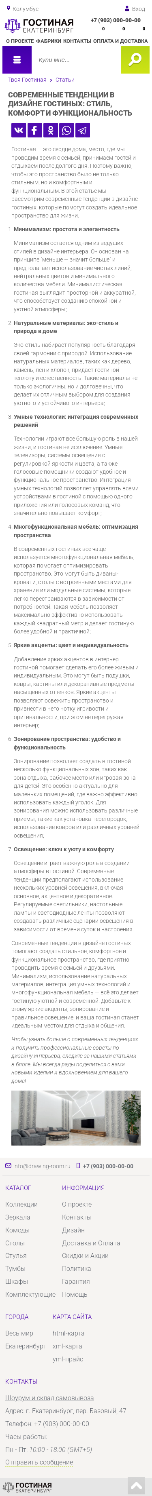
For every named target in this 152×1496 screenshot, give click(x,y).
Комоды (17, 1230)
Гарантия (76, 1281)
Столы (15, 1243)
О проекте (20, 41)
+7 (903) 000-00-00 (116, 20)
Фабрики (48, 41)
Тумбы (15, 1268)
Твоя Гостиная (27, 79)
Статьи (65, 79)
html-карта (69, 1333)
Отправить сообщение (39, 1462)
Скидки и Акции (85, 1256)
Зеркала (17, 1217)
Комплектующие (30, 1294)
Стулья (16, 1256)
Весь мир (19, 1333)
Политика (76, 1268)
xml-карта (67, 1346)
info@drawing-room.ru (42, 1166)
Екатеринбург (25, 1346)
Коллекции (21, 1204)
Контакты (77, 41)
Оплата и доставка (120, 41)
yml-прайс (68, 1359)
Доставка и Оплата (91, 1243)
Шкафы (16, 1281)
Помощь (75, 1294)
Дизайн (73, 1230)
